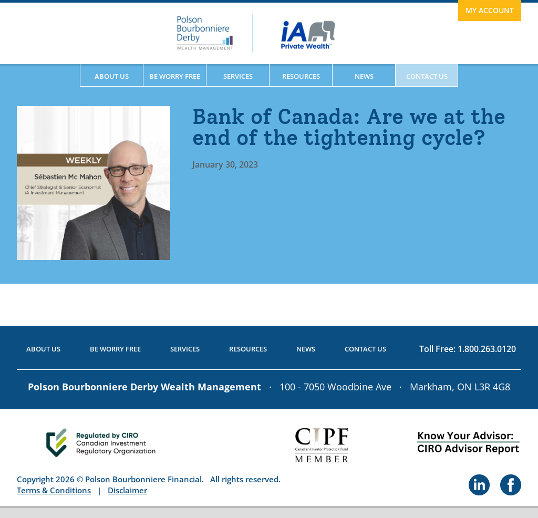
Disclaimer (127, 490)
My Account (489, 10)
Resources (301, 76)
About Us (112, 76)
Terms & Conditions (54, 490)
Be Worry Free (174, 76)
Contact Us (427, 76)
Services (238, 76)
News (364, 76)
